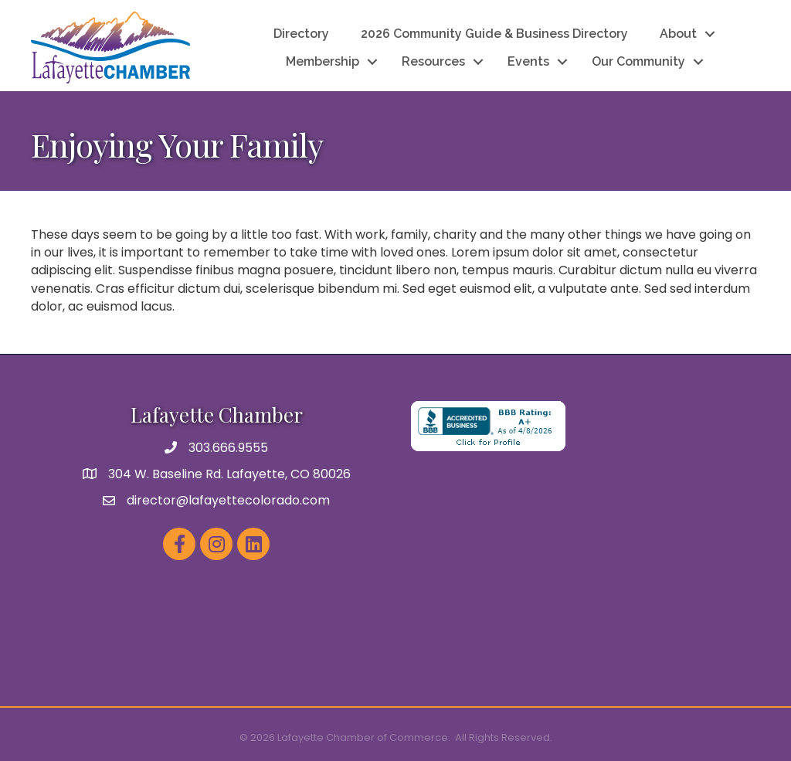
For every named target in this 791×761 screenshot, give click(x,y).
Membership (322, 61)
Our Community (638, 61)
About (678, 33)
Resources (433, 61)
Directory (301, 33)
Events (528, 61)
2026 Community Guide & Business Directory (494, 33)
